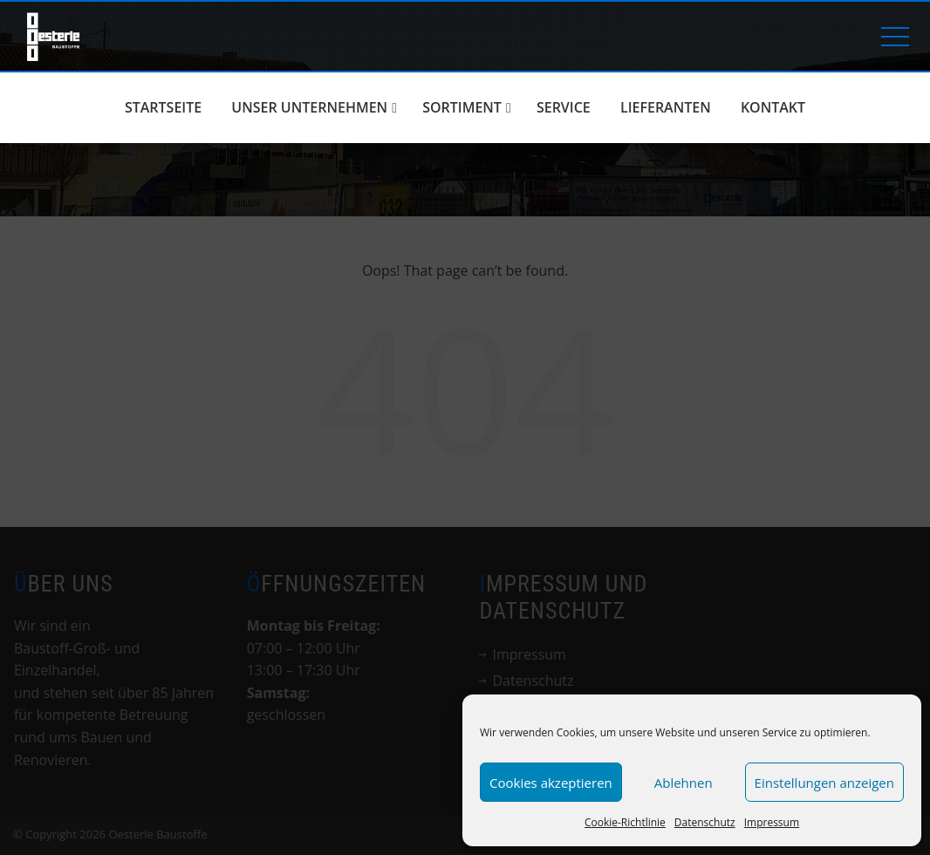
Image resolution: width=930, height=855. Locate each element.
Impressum (771, 822)
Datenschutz (704, 822)
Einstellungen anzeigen (824, 782)
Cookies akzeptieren (550, 782)
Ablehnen (683, 782)
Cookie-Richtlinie (625, 822)
